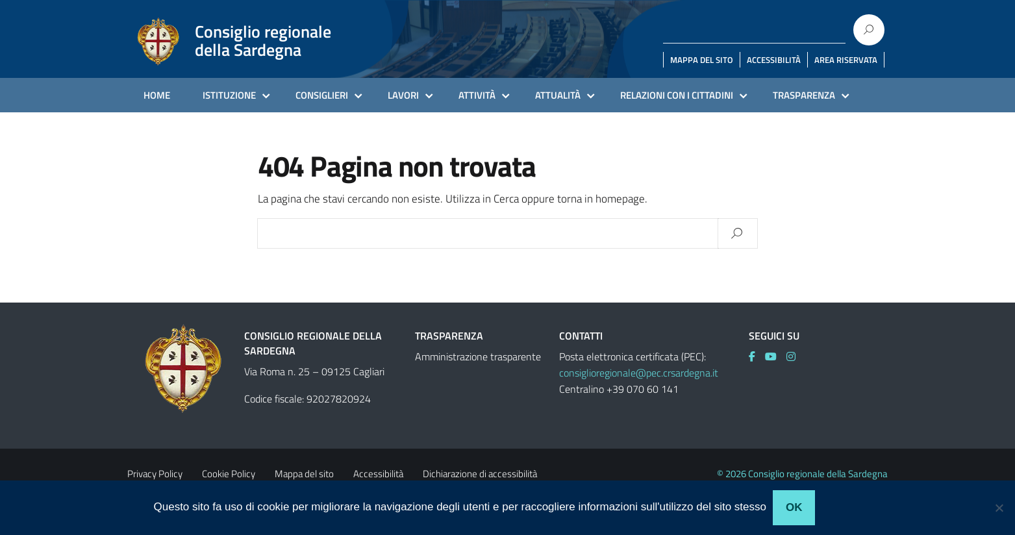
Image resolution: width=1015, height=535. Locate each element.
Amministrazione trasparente (478, 356)
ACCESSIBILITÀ (774, 59)
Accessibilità (378, 473)
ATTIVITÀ (476, 95)
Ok (794, 507)
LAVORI (403, 95)
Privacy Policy (154, 473)
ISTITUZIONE (229, 95)
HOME (157, 95)
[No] (998, 507)
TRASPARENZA (804, 95)
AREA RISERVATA (845, 59)
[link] (757, 356)
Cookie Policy (228, 473)
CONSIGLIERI (321, 95)
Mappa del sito (304, 473)
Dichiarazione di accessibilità (480, 473)
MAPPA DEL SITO (701, 59)
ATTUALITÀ (558, 95)
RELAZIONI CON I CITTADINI (676, 95)
